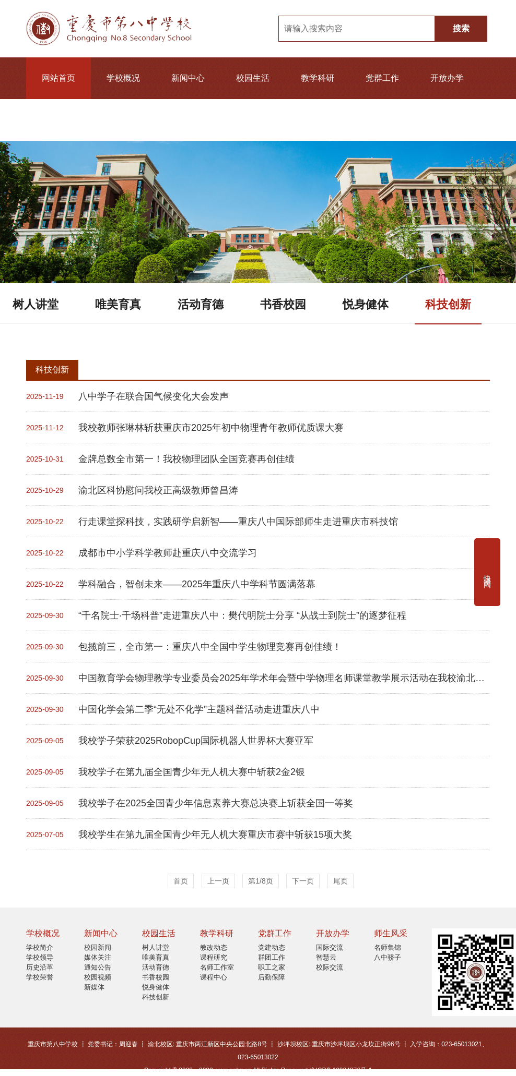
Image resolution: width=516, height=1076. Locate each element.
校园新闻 (97, 947)
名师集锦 (387, 947)
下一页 (303, 881)
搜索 (461, 28)
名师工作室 (217, 967)
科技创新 (448, 304)
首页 (180, 881)
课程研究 (213, 957)
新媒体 (94, 987)
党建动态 (271, 947)
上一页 (218, 881)
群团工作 (271, 957)
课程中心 (213, 977)
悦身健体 (366, 304)
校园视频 (97, 977)
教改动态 (213, 947)
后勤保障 (271, 977)
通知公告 (97, 967)
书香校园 (283, 304)
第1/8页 (260, 881)
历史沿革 (39, 967)
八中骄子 (387, 957)
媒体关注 (97, 957)
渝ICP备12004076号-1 (340, 1070)
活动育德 (201, 304)
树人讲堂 (35, 304)
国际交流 (329, 947)
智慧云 (326, 957)
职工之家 (271, 967)
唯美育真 (118, 304)
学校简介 (39, 947)
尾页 (340, 881)
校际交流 (329, 967)
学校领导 (39, 957)
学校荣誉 (39, 977)
